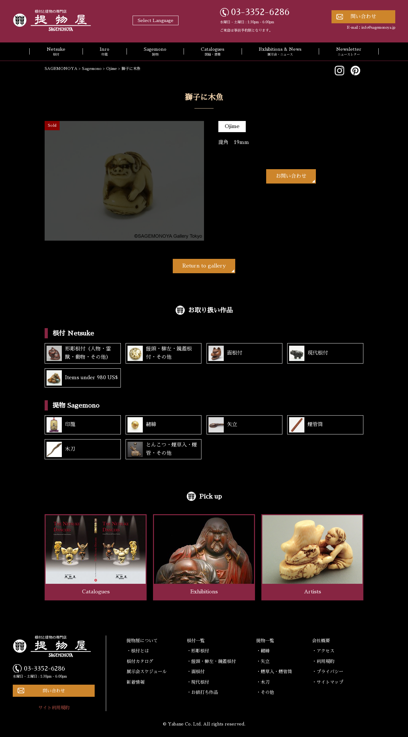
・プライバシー (327, 671)
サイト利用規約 (53, 707)
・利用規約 (323, 661)
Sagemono (155, 52)
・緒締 (263, 651)
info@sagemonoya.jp (378, 27)
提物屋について (142, 640)
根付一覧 (196, 640)
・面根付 (196, 671)
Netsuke (56, 52)
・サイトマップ (327, 682)
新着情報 (135, 682)
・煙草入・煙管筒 (274, 671)
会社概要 (321, 640)
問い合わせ (363, 16)
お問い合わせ (291, 176)
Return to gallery (204, 265)
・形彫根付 (198, 651)
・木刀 (263, 682)
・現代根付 (198, 682)
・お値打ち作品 (202, 692)
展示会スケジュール (147, 671)
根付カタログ (140, 661)
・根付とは (138, 651)
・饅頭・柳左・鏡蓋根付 (211, 661)
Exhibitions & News (280, 52)
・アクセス (323, 651)
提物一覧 (265, 640)
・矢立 (263, 661)
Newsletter (348, 52)
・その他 (265, 692)
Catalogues (212, 52)
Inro (104, 52)
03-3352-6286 (260, 12)
